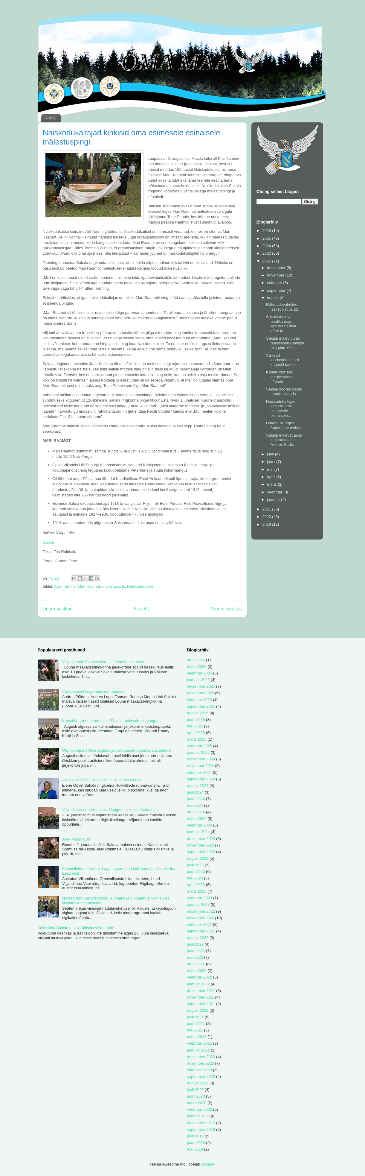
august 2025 (198, 713)
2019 (267, 524)
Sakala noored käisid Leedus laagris (284, 391)
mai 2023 (195, 878)
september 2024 (201, 779)
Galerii (48, 542)
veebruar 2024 (199, 825)
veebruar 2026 (199, 673)
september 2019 (201, 1129)
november (276, 275)
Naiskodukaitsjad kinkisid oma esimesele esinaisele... (280, 408)
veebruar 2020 (199, 1109)
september (276, 290)
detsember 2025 (201, 686)
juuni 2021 (196, 1023)
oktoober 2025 (199, 700)
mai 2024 (195, 805)
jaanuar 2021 (198, 1050)
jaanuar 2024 (198, 831)
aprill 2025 (196, 732)
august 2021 (198, 1010)
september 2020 (201, 1076)
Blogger (207, 1164)
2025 (267, 238)
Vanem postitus (226, 608)
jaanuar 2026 (198, 679)
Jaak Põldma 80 (76, 839)
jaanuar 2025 (198, 752)
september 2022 (201, 931)
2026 (267, 230)
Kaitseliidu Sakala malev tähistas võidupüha (75, 928)
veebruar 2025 (199, 746)
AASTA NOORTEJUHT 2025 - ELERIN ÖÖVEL (102, 780)
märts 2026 (197, 666)
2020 (267, 516)
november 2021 (200, 997)
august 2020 (198, 1083)
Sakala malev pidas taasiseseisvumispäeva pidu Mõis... (285, 343)
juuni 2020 (196, 1096)
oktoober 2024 (199, 772)
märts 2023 (197, 891)
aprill (271, 477)
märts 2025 (197, 739)
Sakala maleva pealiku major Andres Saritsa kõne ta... (281, 323)
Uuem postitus (58, 608)
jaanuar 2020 (198, 1116)
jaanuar (274, 499)
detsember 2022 (201, 911)
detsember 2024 (201, 759)
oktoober (275, 282)
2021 (267, 509)
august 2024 (198, 785)
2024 (267, 246)
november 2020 (200, 1063)
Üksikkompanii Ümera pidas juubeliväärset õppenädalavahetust (117, 750)
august (273, 298)
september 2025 (201, 706)
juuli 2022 (195, 944)
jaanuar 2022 (198, 984)
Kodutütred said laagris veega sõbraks (280, 377)
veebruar (275, 492)
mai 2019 (195, 1149)
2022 (267, 261)
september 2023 (201, 852)
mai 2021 (195, 1030)
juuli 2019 (195, 1136)
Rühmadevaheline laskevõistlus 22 (282, 307)
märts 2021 (197, 1036)
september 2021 (201, 1004)
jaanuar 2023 (198, 904)
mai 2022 (195, 957)
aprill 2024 (196, 812)
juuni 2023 (196, 871)
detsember (276, 267)
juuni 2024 (196, 799)
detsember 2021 (201, 990)
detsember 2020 (201, 1057)
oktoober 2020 (199, 1070)
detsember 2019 (201, 1123)
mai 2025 (195, 726)
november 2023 (200, 845)
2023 (267, 253)
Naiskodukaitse (140, 586)
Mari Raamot (89, 586)
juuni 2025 (196, 719)
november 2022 (200, 918)
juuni (271, 461)
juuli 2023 (195, 865)
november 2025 (200, 693)
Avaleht (141, 608)
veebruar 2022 (199, 977)
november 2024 (200, 765)
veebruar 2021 (199, 1043)
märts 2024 (197, 818)
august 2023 (198, 858)
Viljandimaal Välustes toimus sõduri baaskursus (103, 662)
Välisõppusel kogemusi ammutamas (93, 691)
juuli (271, 454)
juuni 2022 (196, 951)
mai (270, 469)
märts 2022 (197, 970)
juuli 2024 (195, 792)
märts (272, 484)
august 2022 (198, 937)
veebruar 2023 (199, 898)
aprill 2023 (196, 884)
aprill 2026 (196, 660)
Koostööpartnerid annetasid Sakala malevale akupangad (111, 720)
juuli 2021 (195, 1017)
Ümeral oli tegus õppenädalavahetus (285, 425)
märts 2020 (197, 1103)
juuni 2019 (196, 1142)
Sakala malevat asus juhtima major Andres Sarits (284, 440)
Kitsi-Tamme (65, 586)
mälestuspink (113, 586)
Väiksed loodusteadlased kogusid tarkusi (282, 360)
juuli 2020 (195, 1089)
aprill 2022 (196, 964)
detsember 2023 (201, 838)
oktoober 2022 (199, 924)
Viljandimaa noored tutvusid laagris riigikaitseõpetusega (110, 809)
